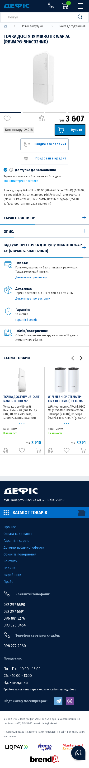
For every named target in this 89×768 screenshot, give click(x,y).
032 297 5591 (14, 611)
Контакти (10, 561)
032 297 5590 (14, 604)
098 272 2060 (15, 646)
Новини (9, 568)
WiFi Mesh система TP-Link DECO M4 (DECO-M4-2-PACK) (66, 401)
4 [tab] (78, 112)
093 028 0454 (15, 625)
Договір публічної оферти (24, 547)
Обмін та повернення (20, 554)
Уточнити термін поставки (21, 181)
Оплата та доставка (18, 534)
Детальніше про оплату (31, 277)
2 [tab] (33, 112)
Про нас (10, 527)
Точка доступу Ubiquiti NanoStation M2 (21, 399)
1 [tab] (10, 112)
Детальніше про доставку (32, 298)
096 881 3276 (14, 618)
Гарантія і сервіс (26, 319)
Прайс (8, 582)
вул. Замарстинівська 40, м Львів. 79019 (34, 500)
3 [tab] (55, 112)
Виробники (12, 575)
